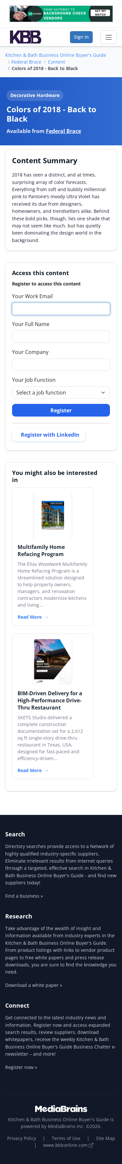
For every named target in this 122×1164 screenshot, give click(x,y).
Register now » (21, 1067)
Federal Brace (26, 62)
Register (61, 410)
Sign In (81, 37)
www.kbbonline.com (68, 1145)
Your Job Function (34, 379)
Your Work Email (32, 296)
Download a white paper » (33, 985)
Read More (30, 617)
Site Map (105, 1138)
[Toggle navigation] (109, 37)
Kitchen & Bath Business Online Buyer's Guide (55, 55)
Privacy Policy (21, 1138)
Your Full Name (30, 324)
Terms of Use (66, 1138)
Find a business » (24, 896)
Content (56, 62)
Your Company (30, 352)
